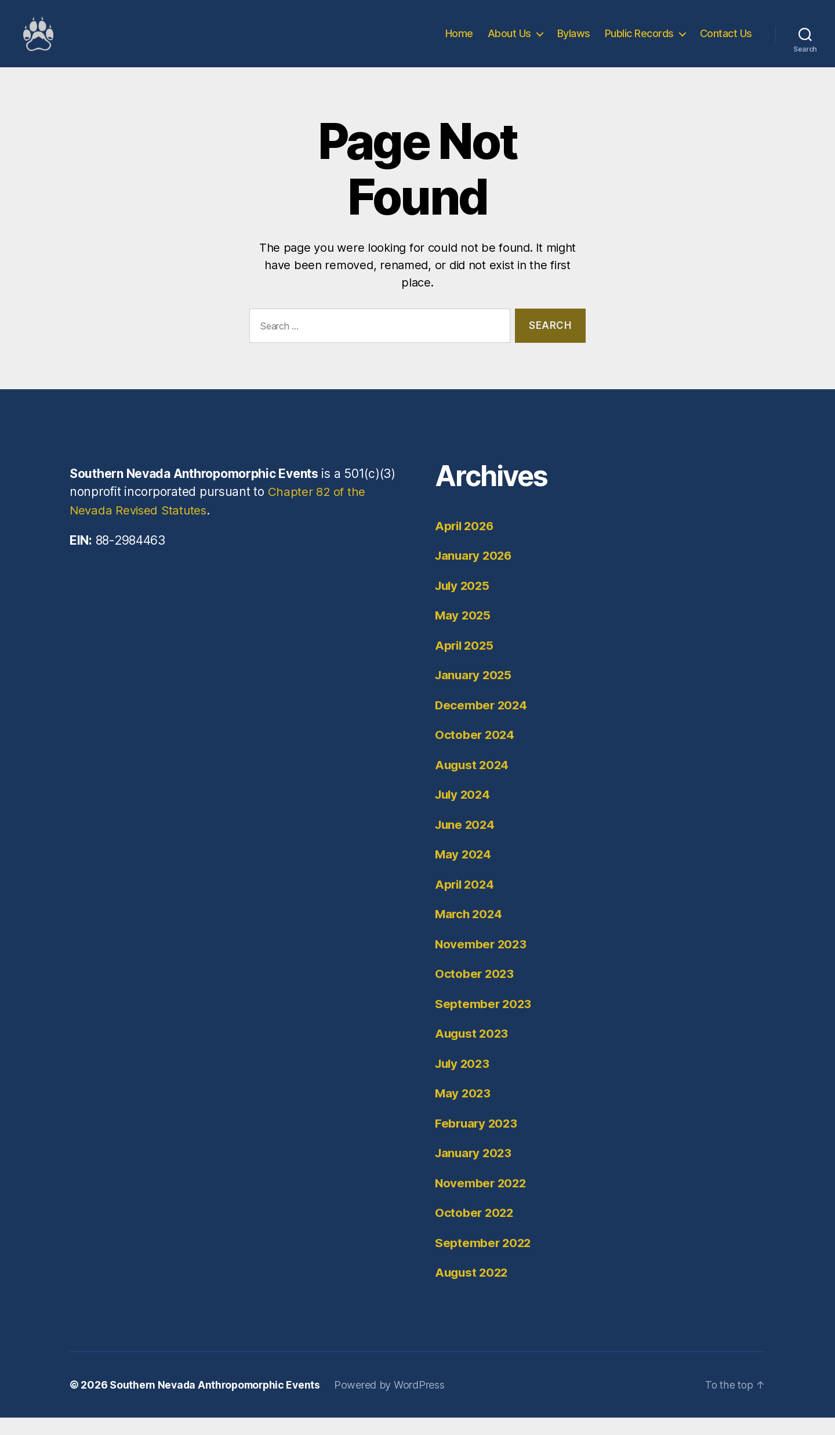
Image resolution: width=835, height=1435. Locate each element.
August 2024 (473, 782)
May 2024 (464, 871)
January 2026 (475, 573)
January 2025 (475, 692)
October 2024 (475, 752)
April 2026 (465, 543)
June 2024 (466, 842)
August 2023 (473, 1050)
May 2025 (463, 632)
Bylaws (573, 42)
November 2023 (482, 961)
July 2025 (464, 603)
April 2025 (465, 662)
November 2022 (482, 1200)
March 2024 (469, 931)
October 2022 (475, 1230)
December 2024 (482, 722)
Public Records (639, 42)
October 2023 (475, 991)
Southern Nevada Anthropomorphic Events (218, 1402)
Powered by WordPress (395, 1402)
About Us (509, 42)
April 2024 (465, 901)
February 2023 (477, 1140)
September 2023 (484, 1021)
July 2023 (464, 1081)
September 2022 (484, 1260)
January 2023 (475, 1170)
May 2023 (463, 1110)
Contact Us (726, 42)
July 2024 (464, 812)
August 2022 (473, 1289)
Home (459, 42)
